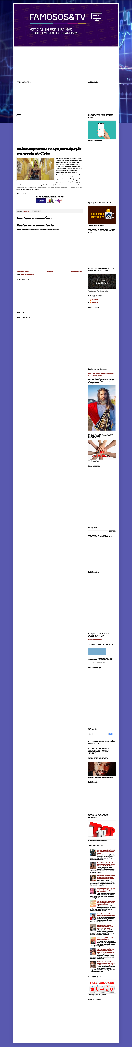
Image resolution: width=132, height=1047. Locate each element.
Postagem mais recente (22, 271)
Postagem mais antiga (76, 271)
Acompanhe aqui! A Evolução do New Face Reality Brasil (105, 938)
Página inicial (49, 271)
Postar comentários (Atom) (27, 275)
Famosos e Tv (94, 302)
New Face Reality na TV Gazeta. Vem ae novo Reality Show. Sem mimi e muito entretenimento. (106, 902)
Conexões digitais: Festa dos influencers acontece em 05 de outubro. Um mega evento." (104, 926)
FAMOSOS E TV (94, 300)
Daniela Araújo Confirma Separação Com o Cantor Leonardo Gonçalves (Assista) (106, 851)
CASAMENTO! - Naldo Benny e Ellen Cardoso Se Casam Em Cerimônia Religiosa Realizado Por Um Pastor (106, 877)
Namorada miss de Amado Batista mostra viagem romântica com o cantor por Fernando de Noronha (105, 950)
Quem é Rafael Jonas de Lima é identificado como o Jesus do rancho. (100, 375)
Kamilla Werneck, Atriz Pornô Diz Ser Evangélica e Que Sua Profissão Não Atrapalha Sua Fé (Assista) (105, 864)
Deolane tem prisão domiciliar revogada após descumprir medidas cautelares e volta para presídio (106, 963)
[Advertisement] (49, 98)
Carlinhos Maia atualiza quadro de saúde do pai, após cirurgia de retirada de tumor (106, 890)
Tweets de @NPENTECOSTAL (95, 640)
